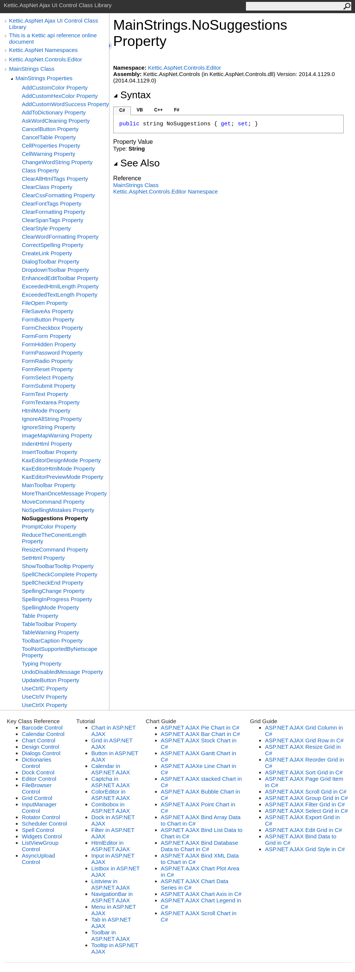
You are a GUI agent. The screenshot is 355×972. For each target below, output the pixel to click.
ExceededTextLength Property (59, 294)
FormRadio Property (47, 361)
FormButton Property (48, 319)
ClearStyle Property (46, 228)
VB (140, 110)
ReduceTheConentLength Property (54, 538)
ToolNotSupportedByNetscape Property (59, 652)
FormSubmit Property (49, 385)
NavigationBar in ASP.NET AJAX (112, 897)
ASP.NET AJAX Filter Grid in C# (305, 804)
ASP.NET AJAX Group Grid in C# (306, 798)
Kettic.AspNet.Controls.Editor (45, 59)
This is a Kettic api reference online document (53, 38)
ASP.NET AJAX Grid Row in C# (304, 740)
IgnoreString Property (49, 427)
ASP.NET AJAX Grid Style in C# (305, 849)
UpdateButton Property (50, 680)
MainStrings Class (32, 69)
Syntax (132, 95)
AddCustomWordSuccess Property (65, 104)
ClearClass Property (47, 187)
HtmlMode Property (46, 410)
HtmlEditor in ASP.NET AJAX (110, 845)
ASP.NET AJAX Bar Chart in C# (200, 734)
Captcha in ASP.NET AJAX (110, 781)
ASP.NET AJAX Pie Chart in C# (200, 727)
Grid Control (37, 798)
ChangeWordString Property (57, 162)
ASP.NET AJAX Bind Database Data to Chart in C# (199, 845)
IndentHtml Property (47, 443)
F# (176, 110)
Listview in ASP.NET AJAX (110, 884)
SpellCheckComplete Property (59, 574)
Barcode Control (42, 727)
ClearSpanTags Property (52, 220)
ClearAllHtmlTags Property (55, 178)
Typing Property (41, 663)
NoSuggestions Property (55, 518)
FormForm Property (46, 336)
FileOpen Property (45, 303)
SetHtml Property (43, 558)
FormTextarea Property (50, 402)
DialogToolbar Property (50, 261)
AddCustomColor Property (55, 87)
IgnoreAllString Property (52, 419)
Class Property (40, 170)
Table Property (40, 615)
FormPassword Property (52, 352)
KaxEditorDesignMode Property (61, 460)
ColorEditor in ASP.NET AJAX (110, 794)
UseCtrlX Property (44, 705)
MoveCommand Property (53, 501)
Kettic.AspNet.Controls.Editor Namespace (165, 191)
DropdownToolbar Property (55, 270)
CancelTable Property (49, 137)
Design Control (40, 746)
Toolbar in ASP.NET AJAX (110, 935)
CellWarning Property (48, 154)
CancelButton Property (50, 129)
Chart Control (38, 740)
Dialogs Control (41, 753)
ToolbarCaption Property (52, 640)
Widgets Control (42, 836)
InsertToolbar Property (49, 452)
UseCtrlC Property (45, 688)
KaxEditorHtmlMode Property (58, 468)
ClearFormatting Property (53, 212)
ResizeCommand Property (55, 549)
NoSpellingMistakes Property (58, 510)
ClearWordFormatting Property (60, 236)
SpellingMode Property (50, 607)
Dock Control (38, 772)
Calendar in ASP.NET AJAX (110, 769)
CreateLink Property (47, 253)
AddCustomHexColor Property (60, 96)
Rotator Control (41, 817)
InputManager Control (39, 807)
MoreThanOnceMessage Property (64, 493)
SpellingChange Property (53, 591)
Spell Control (38, 830)
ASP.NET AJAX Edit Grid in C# (303, 830)
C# (122, 110)
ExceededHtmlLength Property (60, 286)
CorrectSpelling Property (52, 245)
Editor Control (39, 778)
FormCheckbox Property (52, 328)
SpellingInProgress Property (57, 599)
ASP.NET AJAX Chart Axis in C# (201, 894)
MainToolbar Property (49, 485)
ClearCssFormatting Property (58, 195)
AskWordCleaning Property (56, 120)
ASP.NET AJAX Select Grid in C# (306, 810)
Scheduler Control (44, 823)
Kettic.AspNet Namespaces (43, 50)
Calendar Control (43, 734)
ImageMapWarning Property (57, 435)
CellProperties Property (51, 145)
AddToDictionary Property (54, 112)
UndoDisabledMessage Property (62, 672)
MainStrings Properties (44, 78)
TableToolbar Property (49, 624)
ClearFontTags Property (51, 203)
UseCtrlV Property (44, 696)
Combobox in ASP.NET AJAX (110, 807)
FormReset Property (47, 369)
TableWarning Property (50, 632)
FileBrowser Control (37, 788)
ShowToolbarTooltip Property (58, 566)
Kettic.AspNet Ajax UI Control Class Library (53, 23)
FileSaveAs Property (47, 311)
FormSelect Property (48, 377)
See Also (136, 163)
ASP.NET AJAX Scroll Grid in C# (305, 791)
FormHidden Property (49, 344)
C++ (158, 110)
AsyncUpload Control (38, 858)
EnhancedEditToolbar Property (60, 278)
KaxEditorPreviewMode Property (62, 477)
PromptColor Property (49, 526)
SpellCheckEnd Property (52, 582)
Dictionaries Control (36, 762)
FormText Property (45, 394)
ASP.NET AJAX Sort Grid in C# (304, 772)
